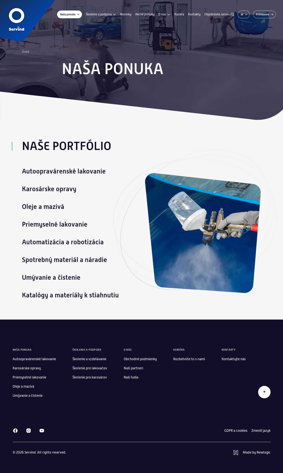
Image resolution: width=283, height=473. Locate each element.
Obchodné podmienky (140, 359)
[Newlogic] (252, 452)
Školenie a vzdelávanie (89, 359)
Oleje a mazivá (43, 206)
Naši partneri (133, 368)
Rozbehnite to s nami (189, 359)
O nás (164, 14)
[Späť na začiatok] (264, 392)
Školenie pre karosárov (89, 377)
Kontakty (194, 14)
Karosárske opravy (49, 189)
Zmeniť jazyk (261, 431)
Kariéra (179, 14)
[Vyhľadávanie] (232, 14)
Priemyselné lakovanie (54, 224)
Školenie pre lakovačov (89, 368)
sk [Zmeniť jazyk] (244, 14)
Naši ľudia (131, 377)
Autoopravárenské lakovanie (64, 171)
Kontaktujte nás (234, 359)
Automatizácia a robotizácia (63, 242)
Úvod (25, 51)
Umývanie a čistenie (51, 277)
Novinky (125, 14)
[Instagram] (28, 430)
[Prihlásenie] (264, 14)
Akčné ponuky (144, 14)
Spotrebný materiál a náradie (64, 260)
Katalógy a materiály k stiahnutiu (70, 295)
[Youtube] (41, 430)
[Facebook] (15, 430)
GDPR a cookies (235, 431)
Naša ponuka (70, 14)
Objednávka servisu (217, 14)
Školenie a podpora (101, 14)
